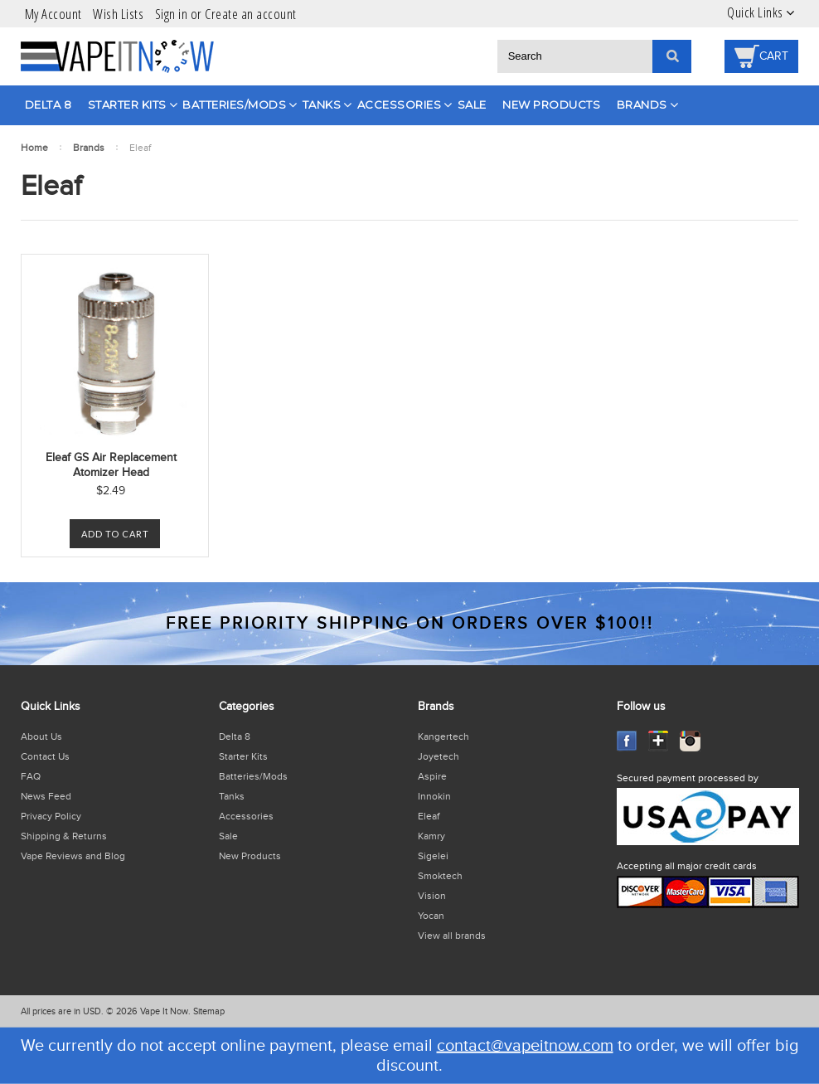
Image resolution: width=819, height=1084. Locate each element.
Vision (432, 896)
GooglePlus (658, 741)
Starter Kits (127, 104)
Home (34, 147)
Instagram (690, 741)
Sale (472, 104)
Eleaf (428, 816)
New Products (551, 104)
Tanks (322, 104)
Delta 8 (48, 104)
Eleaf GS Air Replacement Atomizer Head (111, 465)
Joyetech (438, 756)
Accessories (399, 104)
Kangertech (443, 736)
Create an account (251, 13)
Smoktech (440, 876)
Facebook (627, 741)
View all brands (452, 935)
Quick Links (755, 12)
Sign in (171, 13)
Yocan (431, 915)
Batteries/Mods (234, 104)
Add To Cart (115, 533)
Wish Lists (118, 13)
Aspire (432, 776)
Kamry (431, 836)
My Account (53, 13)
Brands (642, 104)
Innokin (434, 796)
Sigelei (433, 856)
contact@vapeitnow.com (525, 1046)
